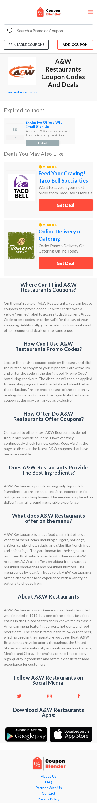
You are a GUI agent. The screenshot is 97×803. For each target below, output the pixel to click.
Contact (48, 793)
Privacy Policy (48, 799)
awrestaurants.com (23, 92)
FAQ (48, 782)
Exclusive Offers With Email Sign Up (45, 124)
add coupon (75, 45)
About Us (48, 776)
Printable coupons (26, 45)
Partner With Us (48, 788)
